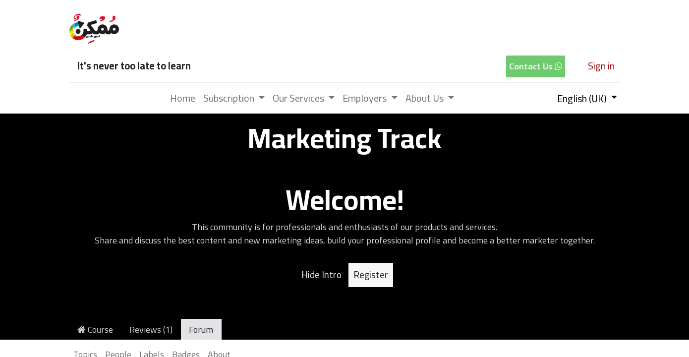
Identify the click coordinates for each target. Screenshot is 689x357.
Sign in (601, 66)
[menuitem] (182, 98)
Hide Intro (321, 275)
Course (95, 329)
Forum (201, 329)
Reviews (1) (150, 329)
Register (370, 275)
